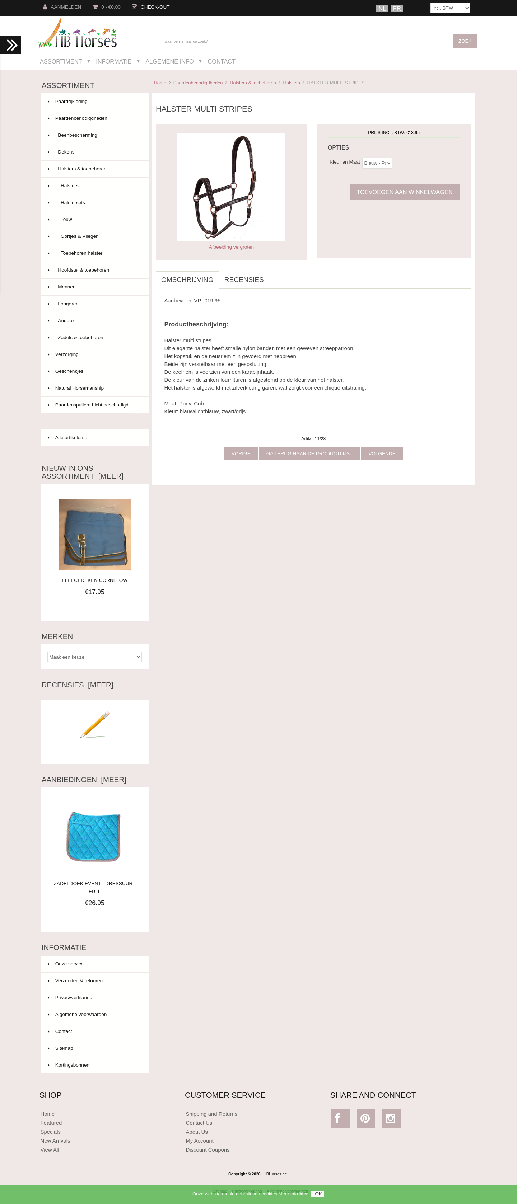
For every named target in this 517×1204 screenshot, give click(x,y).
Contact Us (199, 1123)
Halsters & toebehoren (253, 82)
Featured (51, 1123)
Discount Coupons (207, 1150)
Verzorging (94, 354)
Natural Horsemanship (94, 388)
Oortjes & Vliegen (94, 236)
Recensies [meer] (77, 685)
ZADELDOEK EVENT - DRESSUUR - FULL (95, 883)
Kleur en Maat (345, 161)
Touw (94, 220)
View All (49, 1150)
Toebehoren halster (94, 253)
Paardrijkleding (94, 101)
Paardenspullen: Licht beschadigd (94, 408)
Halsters (291, 82)
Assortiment (61, 61)
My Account (199, 1141)
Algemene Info (169, 61)
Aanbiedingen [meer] (84, 780)
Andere (94, 321)
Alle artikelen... (67, 437)
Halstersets (94, 203)
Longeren (94, 304)
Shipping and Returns (211, 1114)
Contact (222, 61)
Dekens (94, 152)
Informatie (113, 61)
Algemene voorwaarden (77, 1014)
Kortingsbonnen (68, 1065)
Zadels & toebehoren (94, 338)
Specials (50, 1132)
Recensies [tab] (244, 279)
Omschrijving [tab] (187, 279)
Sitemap (60, 1048)
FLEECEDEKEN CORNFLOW (94, 580)
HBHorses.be (275, 1174)
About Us (197, 1132)
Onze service (66, 964)
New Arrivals (55, 1141)
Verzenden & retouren (75, 980)
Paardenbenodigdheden (198, 82)
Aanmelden (62, 7)
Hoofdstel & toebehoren (94, 270)
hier (303, 1195)
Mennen (94, 287)
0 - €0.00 (106, 7)
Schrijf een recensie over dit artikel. (95, 749)
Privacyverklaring (70, 997)
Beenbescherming (94, 135)
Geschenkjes (94, 371)
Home (160, 82)
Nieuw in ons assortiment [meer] (83, 472)
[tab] (274, 276)
